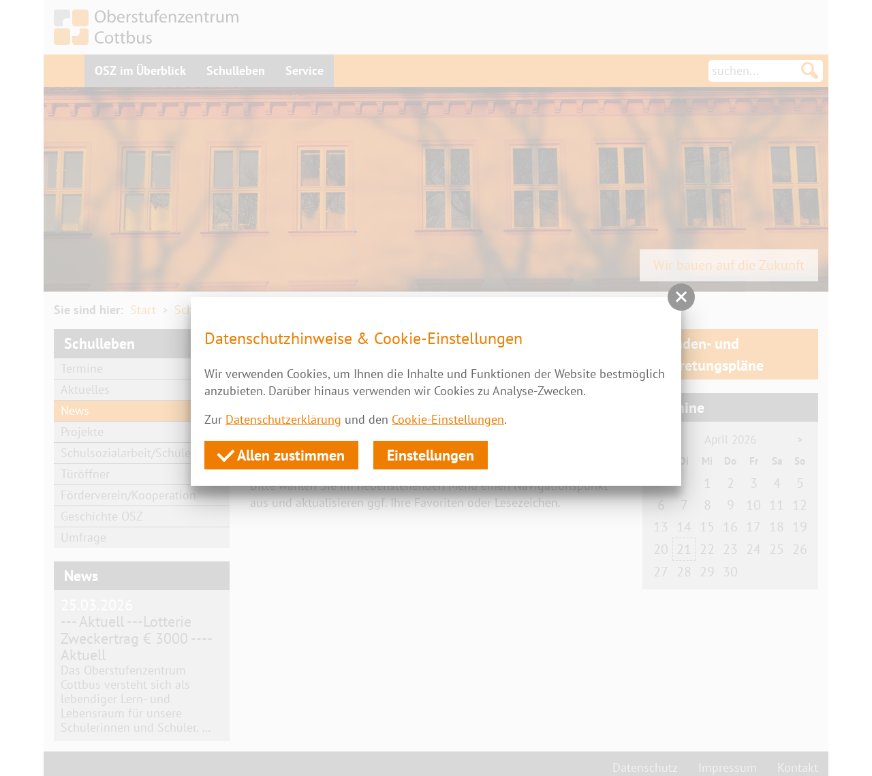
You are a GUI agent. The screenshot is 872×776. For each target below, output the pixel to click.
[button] (681, 297)
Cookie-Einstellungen (448, 419)
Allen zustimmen (281, 454)
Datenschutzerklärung (283, 419)
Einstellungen (430, 455)
